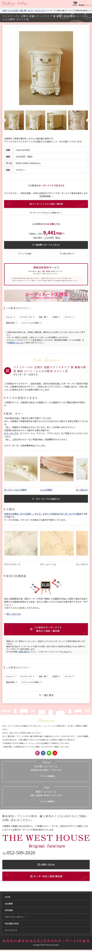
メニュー (88, 5)
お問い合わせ (24, 651)
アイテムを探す (13, 10)
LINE (49, 753)
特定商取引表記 (12, 923)
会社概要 (9, 903)
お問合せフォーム (15, 342)
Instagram (37, 753)
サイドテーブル (40, 10)
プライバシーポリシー (15, 916)
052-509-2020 (18, 852)
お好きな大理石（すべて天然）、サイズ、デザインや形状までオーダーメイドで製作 (42, 513)
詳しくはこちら (14, 613)
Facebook (43, 753)
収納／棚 (23, 10)
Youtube (54, 753)
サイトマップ (11, 930)
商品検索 (82, 5)
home (7, 896)
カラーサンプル (11, 433)
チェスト (30, 10)
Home (4, 10)
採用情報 (9, 910)
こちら (65, 651)
